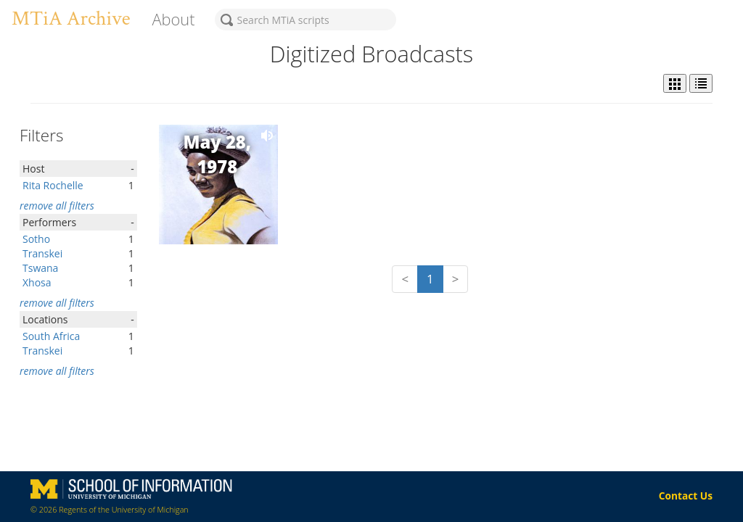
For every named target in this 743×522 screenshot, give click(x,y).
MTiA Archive (71, 18)
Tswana (40, 268)
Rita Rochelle (52, 185)
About (173, 19)
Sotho (36, 239)
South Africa (51, 336)
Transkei (42, 253)
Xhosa (37, 282)
